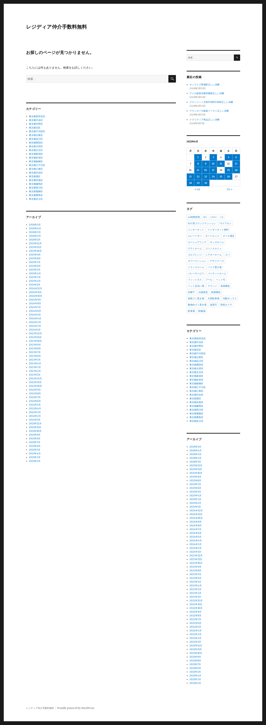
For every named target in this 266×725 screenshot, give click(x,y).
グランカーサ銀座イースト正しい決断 (209, 110)
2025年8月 (35, 258)
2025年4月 (35, 273)
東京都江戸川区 (37, 165)
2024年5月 (35, 314)
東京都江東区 (36, 168)
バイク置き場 (215, 267)
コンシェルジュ (213, 248)
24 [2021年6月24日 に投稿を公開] (213, 176)
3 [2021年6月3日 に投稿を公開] (213, 157)
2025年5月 (34, 269)
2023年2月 (35, 371)
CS (222, 217)
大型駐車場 (213, 298)
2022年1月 (34, 419)
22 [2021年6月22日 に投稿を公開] (198, 176)
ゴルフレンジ (195, 254)
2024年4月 (35, 318)
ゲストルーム (195, 248)
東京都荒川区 (36, 187)
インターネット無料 (218, 229)
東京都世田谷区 (37, 116)
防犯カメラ (226, 304)
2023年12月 (35, 333)
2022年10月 (35, 386)
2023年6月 (35, 355)
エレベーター (195, 235)
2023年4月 (35, 363)
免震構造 (225, 285)
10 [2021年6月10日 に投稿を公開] (213, 163)
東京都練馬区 (36, 183)
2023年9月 (35, 344)
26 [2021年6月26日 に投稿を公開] (228, 176)
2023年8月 (35, 348)
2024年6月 (35, 310)
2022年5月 (35, 404)
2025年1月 (34, 284)
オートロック (212, 235)
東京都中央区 (36, 120)
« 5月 (197, 189)
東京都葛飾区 (36, 191)
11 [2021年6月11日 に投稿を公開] (221, 163)
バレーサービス (196, 273)
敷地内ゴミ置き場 (197, 304)
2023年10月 (35, 340)
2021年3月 (34, 457)
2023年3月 (35, 367)
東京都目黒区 (36, 180)
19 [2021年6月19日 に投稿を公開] (228, 170)
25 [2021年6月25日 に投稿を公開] (220, 176)
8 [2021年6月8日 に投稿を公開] (198, 163)
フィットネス (195, 279)
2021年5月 (34, 449)
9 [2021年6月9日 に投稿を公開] (205, 163)
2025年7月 (34, 262)
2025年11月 (35, 247)
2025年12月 (35, 243)
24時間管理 (194, 217)
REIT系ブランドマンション (202, 223)
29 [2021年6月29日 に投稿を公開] (198, 183)
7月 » (229, 189)
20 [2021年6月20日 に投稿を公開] (236, 170)
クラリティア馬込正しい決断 (204, 119)
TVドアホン (225, 223)
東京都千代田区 (37, 131)
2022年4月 (35, 408)
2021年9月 (34, 434)
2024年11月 (35, 292)
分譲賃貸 (203, 292)
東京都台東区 (36, 135)
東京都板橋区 (36, 161)
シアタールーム (213, 254)
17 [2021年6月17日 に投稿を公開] (213, 170)
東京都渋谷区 (36, 172)
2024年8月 (35, 303)
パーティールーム (217, 273)
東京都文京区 (36, 150)
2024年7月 (35, 307)
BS (205, 217)
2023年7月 (35, 352)
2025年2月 (35, 280)
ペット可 (220, 279)
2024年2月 (35, 325)
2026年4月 (35, 228)
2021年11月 (35, 427)
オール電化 (228, 235)
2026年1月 (34, 239)
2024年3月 (35, 322)
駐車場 (191, 310)
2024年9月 (35, 299)
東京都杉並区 (36, 157)
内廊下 (191, 292)
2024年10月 (35, 295)
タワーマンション (197, 260)
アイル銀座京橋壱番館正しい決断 (206, 93)
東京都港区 (34, 176)
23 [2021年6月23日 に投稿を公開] (205, 176)
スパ (227, 254)
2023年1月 (34, 374)
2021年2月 (34, 461)
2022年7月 (35, 397)
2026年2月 (35, 235)
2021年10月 (35, 431)
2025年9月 (35, 254)
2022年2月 (35, 416)
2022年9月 (35, 389)
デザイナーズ (217, 260)
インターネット (196, 229)
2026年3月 (35, 232)
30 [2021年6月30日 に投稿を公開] (205, 183)
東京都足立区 (36, 198)
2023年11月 (35, 337)
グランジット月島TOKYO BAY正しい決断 (211, 102)
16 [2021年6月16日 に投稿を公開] (205, 170)
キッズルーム (217, 242)
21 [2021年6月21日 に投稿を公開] (190, 176)
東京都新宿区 (36, 153)
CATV (213, 217)
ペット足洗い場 (196, 285)
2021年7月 (34, 442)
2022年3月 (35, 412)
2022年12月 (35, 378)
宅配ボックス (230, 298)
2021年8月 (34, 438)
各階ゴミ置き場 (196, 298)
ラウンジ (212, 285)
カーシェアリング (197, 242)
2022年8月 (35, 393)
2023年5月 (35, 359)
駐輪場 (201, 310)
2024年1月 (35, 329)
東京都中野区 (36, 123)
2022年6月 (35, 401)
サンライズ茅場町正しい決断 (204, 84)
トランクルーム (196, 267)
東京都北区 (34, 127)
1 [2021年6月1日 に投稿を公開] (198, 157)
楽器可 (213, 304)
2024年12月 (35, 288)
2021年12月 (35, 423)
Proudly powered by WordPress (75, 708)
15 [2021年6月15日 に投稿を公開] (198, 170)
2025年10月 (35, 250)
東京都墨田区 (36, 142)
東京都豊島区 (36, 195)
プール (208, 279)
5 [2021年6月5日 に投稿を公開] (228, 157)
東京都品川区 (36, 138)
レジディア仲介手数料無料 (56, 27)
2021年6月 (34, 446)
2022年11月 (35, 382)
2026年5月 (35, 224)
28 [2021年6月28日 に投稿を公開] (190, 183)
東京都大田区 (36, 146)
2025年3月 (35, 277)
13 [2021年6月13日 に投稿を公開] (236, 163)
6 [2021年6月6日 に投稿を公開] (236, 157)
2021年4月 (35, 453)
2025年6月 (35, 265)
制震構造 (216, 292)
